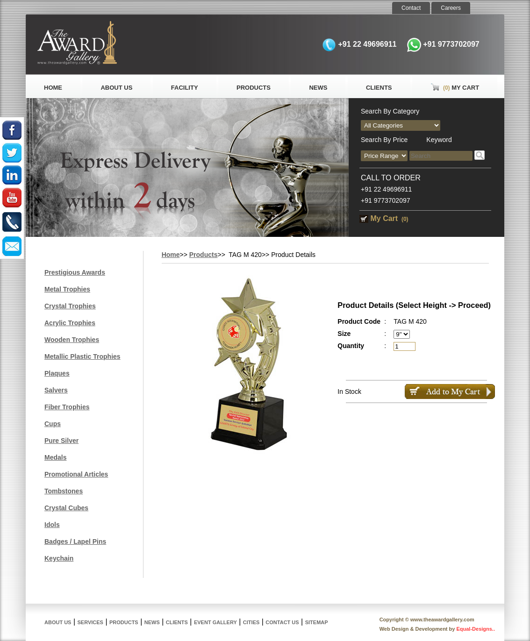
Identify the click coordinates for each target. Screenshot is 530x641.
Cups (52, 423)
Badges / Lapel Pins (75, 541)
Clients (379, 87)
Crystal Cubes (66, 508)
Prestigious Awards (74, 272)
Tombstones (63, 491)
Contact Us (282, 622)
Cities (251, 622)
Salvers (56, 390)
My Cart (454, 87)
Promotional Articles (76, 474)
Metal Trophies (67, 289)
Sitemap (316, 622)
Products (253, 87)
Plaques (57, 373)
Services (90, 622)
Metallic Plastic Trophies (82, 356)
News (318, 87)
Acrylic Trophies (69, 323)
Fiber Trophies (66, 407)
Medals (55, 457)
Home (53, 87)
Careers (451, 8)
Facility (184, 87)
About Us (116, 87)
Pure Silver (61, 440)
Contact (411, 8)
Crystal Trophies (70, 306)
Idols (52, 524)
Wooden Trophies (71, 339)
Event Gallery (215, 622)
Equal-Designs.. (475, 629)
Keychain (58, 558)
